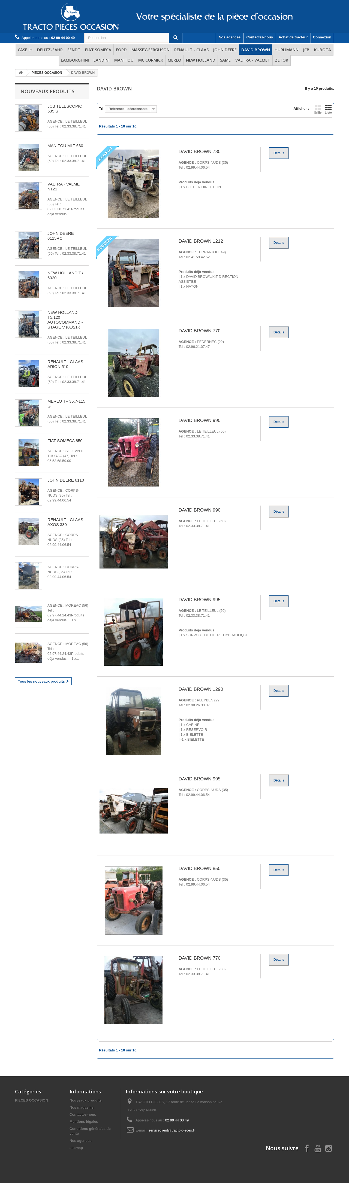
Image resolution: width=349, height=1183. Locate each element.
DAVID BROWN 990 (200, 420)
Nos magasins (82, 1107)
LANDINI (102, 60)
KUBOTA (322, 49)
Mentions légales (84, 1122)
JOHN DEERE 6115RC (60, 236)
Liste (328, 109)
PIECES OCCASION (31, 1100)
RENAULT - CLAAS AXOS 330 (65, 522)
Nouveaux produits (47, 91)
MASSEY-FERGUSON (150, 49)
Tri (101, 109)
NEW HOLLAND (200, 60)
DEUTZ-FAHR (50, 49)
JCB (306, 49)
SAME (225, 60)
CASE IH (25, 49)
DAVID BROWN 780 (200, 151)
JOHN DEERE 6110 (65, 480)
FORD (121, 49)
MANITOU (124, 60)
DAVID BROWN (255, 49)
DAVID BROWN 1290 (201, 689)
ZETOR (281, 60)
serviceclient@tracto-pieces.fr (172, 1130)
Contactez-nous (259, 37)
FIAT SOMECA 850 (65, 440)
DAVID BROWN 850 (200, 868)
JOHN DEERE (225, 49)
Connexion (322, 37)
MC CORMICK (150, 60)
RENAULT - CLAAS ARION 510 (65, 364)
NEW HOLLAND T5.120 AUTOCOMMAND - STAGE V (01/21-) (65, 319)
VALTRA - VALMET (252, 60)
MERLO (174, 60)
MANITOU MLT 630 (65, 145)
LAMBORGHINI (75, 60)
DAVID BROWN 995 (200, 599)
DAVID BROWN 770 (200, 330)
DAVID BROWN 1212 (201, 241)
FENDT (73, 49)
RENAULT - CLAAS (191, 49)
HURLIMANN (287, 49)
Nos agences (229, 37)
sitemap (76, 1148)
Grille (317, 109)
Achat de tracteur (293, 37)
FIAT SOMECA (98, 49)
